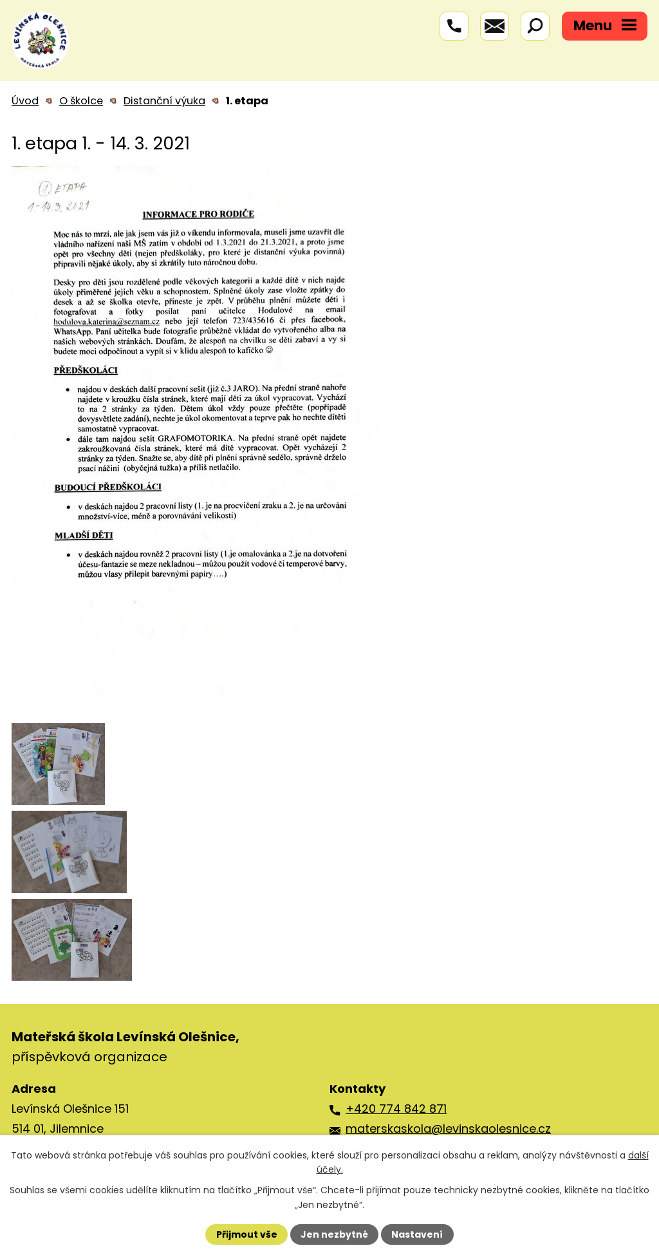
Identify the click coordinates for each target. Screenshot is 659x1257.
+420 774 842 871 (396, 1109)
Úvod (25, 100)
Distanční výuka (164, 100)
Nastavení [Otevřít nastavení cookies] (417, 1234)
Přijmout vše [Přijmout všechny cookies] (246, 1234)
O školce (81, 100)
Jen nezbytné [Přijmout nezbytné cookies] (334, 1234)
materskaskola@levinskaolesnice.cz (448, 1128)
